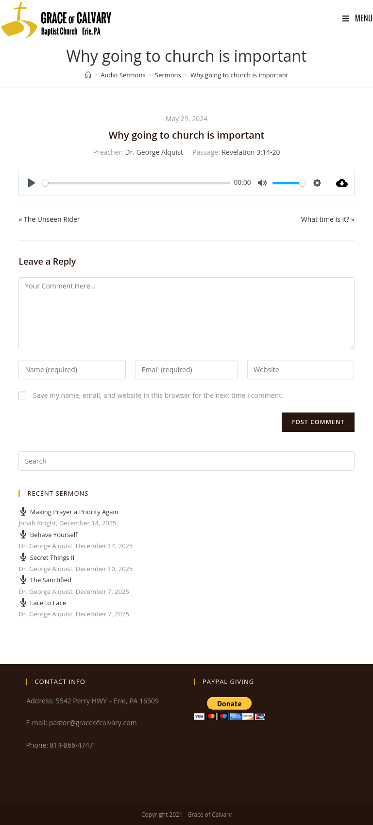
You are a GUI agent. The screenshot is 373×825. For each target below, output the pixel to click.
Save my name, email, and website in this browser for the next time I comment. (158, 395)
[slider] (136, 183)
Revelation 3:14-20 (250, 152)
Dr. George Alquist (154, 152)
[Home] (88, 75)
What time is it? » (328, 219)
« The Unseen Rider (49, 219)
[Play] (31, 183)
